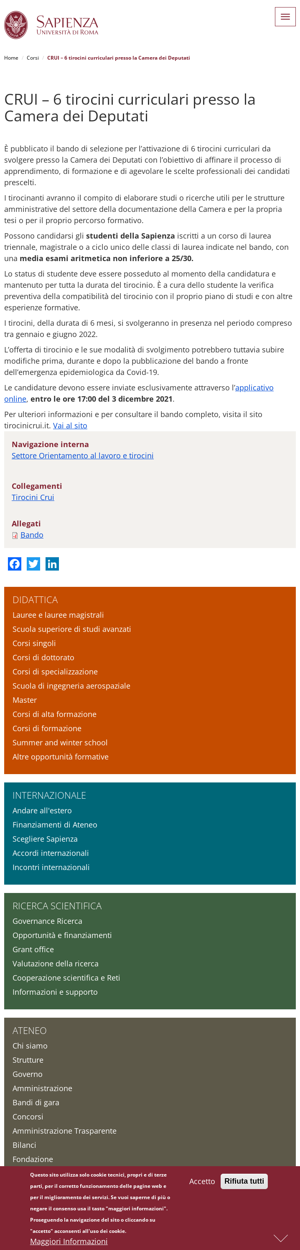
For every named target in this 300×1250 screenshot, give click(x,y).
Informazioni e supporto (55, 992)
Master (25, 700)
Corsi (33, 57)
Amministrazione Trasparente (65, 1131)
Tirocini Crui (33, 497)
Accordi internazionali (51, 853)
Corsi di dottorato (43, 657)
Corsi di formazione (47, 728)
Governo (28, 1074)
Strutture (28, 1060)
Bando (31, 535)
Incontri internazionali (51, 867)
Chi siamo (30, 1046)
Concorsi (28, 1117)
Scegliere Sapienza (45, 839)
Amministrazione (42, 1088)
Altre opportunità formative (61, 757)
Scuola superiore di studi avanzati (72, 629)
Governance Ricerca (47, 921)
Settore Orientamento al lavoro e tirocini (83, 455)
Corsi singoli (34, 643)
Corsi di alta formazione (55, 714)
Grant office (33, 949)
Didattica (35, 599)
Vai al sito (70, 425)
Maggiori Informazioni (69, 1243)
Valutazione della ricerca (56, 963)
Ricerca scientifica (57, 905)
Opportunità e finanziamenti (62, 935)
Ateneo (30, 1030)
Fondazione (33, 1159)
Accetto (202, 1183)
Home (11, 57)
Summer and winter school (60, 742)
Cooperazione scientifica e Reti (66, 978)
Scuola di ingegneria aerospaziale (71, 686)
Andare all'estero (42, 810)
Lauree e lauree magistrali (58, 615)
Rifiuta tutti (244, 1183)
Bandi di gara (36, 1102)
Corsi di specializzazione (55, 671)
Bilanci (24, 1145)
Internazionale (49, 795)
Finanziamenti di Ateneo (55, 825)
